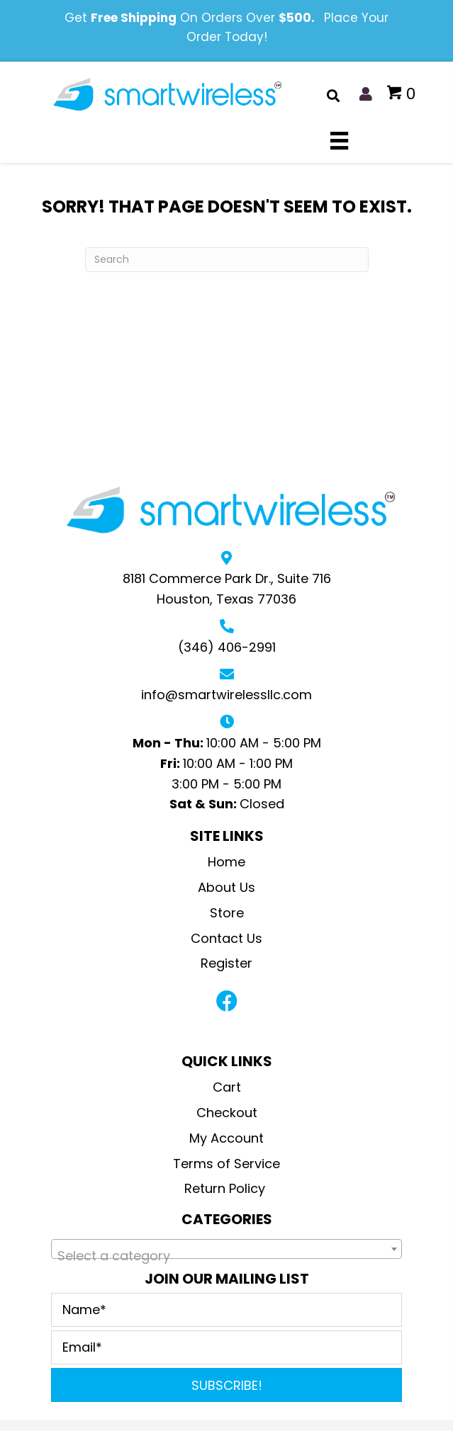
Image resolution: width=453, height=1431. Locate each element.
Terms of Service (226, 1163)
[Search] (227, 259)
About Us (226, 887)
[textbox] (226, 1256)
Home (226, 862)
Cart (227, 1087)
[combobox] (226, 1249)
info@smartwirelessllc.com (226, 694)
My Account (226, 1138)
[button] (227, 1001)
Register (226, 963)
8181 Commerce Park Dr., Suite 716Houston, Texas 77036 (227, 589)
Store (227, 913)
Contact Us (226, 938)
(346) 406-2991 (227, 647)
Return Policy (226, 1188)
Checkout (226, 1112)
